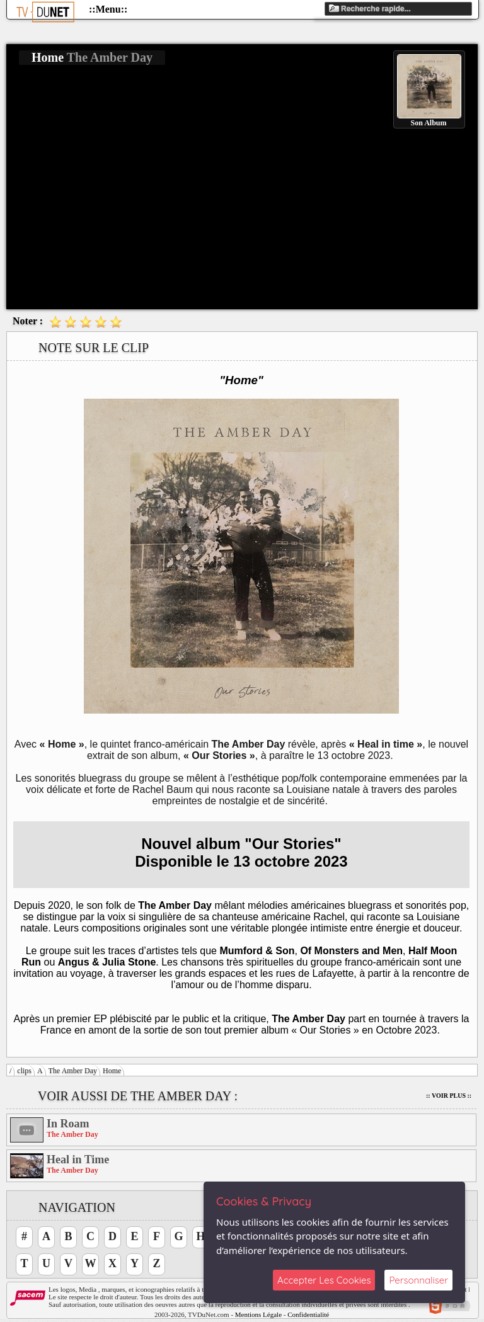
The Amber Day (73, 1070)
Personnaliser (418, 1280)
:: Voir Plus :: (448, 1095)
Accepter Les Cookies (324, 1280)
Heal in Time (78, 1159)
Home (112, 1070)
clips (24, 1070)
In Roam (68, 1123)
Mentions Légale (258, 1314)
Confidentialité (308, 1314)
